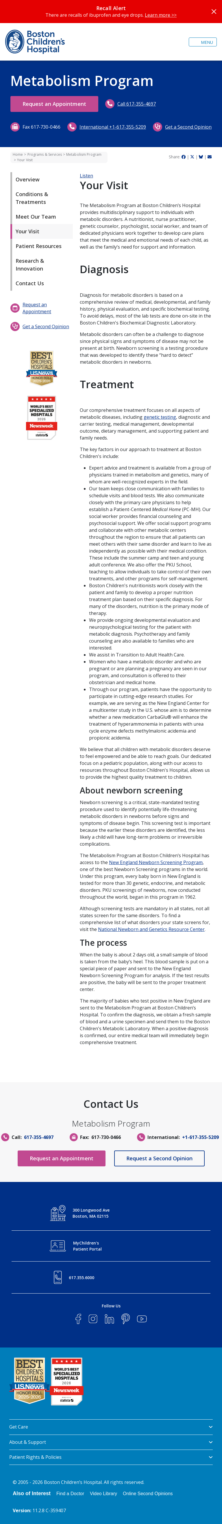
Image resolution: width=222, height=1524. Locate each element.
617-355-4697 (38, 1137)
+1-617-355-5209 (200, 1137)
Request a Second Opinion (159, 1158)
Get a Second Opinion (188, 127)
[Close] (213, 11)
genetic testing (160, 417)
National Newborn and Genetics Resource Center (151, 929)
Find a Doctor (70, 1493)
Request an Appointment (54, 103)
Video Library (103, 1493)
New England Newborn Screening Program (156, 862)
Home (18, 154)
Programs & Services (44, 154)
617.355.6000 (81, 1277)
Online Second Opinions (148, 1493)
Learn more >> (161, 15)
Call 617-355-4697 (136, 104)
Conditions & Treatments (32, 198)
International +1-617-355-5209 (112, 127)
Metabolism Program (83, 154)
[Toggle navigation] (203, 41)
